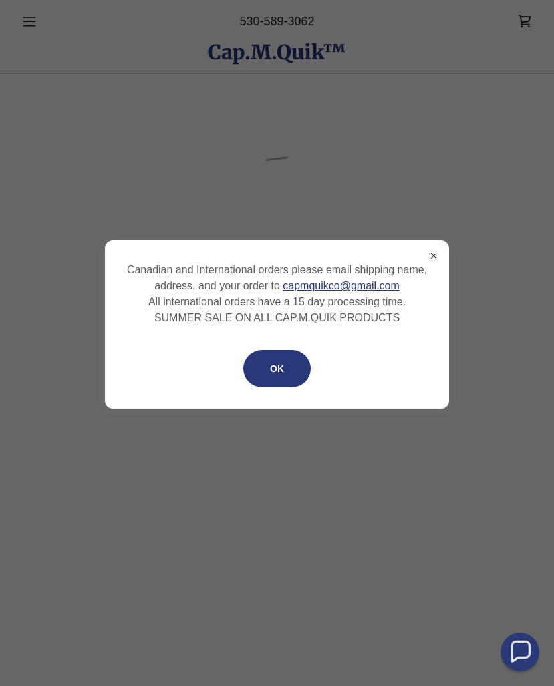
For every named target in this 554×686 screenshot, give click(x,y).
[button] (520, 652)
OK (277, 368)
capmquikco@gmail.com (341, 285)
